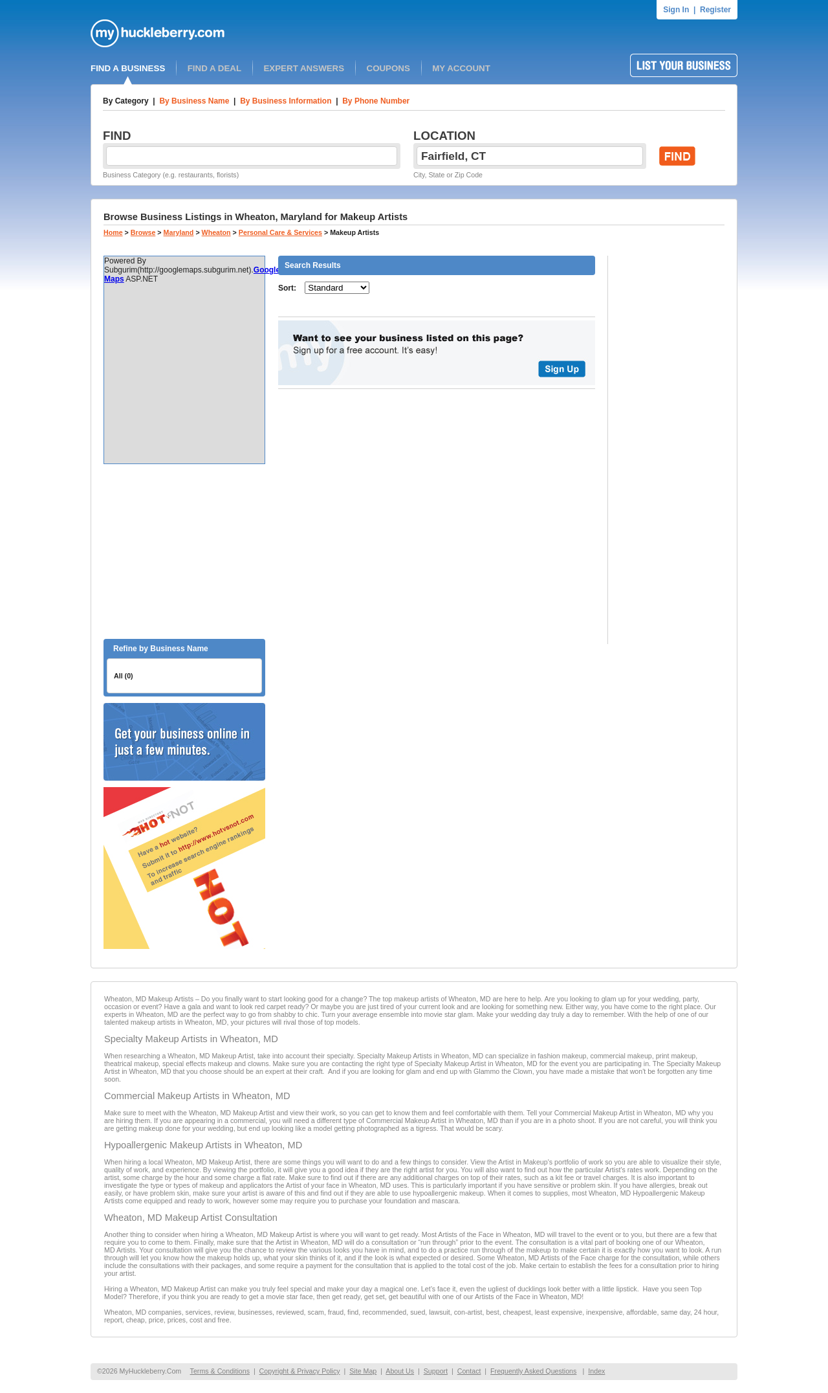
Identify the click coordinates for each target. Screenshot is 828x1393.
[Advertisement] (184, 551)
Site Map (362, 1371)
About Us (400, 1371)
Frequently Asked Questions (533, 1371)
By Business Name (194, 101)
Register (715, 9)
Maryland (179, 232)
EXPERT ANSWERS (303, 68)
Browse (143, 232)
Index (596, 1371)
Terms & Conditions (220, 1371)
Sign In (676, 9)
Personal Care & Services (280, 232)
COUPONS (388, 68)
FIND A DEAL (214, 68)
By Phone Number (375, 101)
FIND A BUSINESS (128, 68)
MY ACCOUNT (461, 68)
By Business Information (285, 101)
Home (113, 232)
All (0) (123, 676)
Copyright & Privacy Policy (299, 1371)
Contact (469, 1371)
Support (436, 1371)
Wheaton (216, 232)
